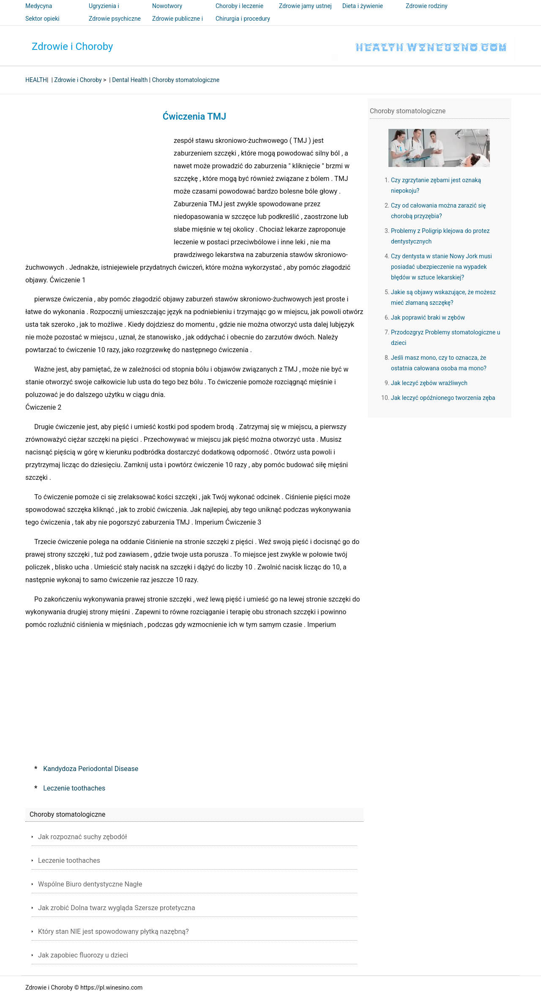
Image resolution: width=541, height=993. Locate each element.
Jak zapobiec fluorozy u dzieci (83, 955)
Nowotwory (167, 6)
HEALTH (36, 80)
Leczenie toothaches (74, 788)
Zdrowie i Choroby (72, 46)
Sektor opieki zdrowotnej (42, 24)
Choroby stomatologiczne (185, 80)
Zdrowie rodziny (427, 6)
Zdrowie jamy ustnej (305, 6)
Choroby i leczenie (239, 6)
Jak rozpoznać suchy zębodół (82, 837)
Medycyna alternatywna (42, 12)
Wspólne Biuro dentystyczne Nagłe (90, 884)
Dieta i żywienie (362, 6)
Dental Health (130, 80)
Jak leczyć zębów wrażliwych (429, 383)
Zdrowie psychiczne (115, 18)
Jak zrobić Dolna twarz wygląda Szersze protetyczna (116, 908)
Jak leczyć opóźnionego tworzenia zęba (443, 397)
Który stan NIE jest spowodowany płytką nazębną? (113, 931)
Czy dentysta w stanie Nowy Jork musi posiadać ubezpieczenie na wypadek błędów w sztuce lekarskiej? (441, 267)
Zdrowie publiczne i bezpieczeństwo (177, 24)
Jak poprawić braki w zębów (428, 317)
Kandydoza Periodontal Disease (90, 769)
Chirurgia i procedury (243, 18)
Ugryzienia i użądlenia (104, 12)
